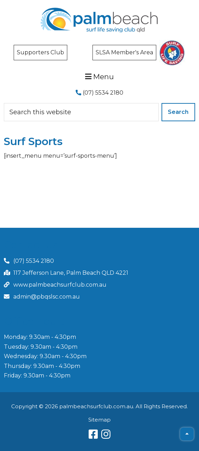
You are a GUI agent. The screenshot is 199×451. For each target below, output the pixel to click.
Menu (99, 76)
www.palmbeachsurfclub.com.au (60, 284)
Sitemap (99, 419)
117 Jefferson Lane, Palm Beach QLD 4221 (70, 272)
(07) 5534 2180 (99, 92)
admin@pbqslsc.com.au (46, 296)
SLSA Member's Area (124, 52)
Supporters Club (40, 52)
